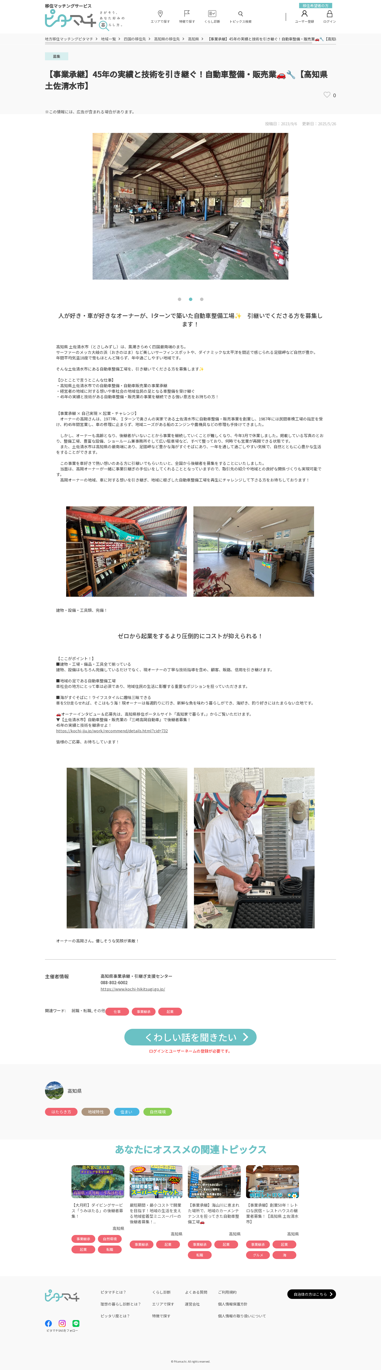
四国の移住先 (135, 38)
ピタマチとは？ (113, 1292)
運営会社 (192, 1304)
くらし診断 (161, 1292)
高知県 (193, 38)
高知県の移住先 (167, 38)
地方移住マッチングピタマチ (69, 38)
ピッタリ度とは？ (115, 1315)
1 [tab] (179, 300)
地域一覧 (108, 38)
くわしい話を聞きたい (190, 1037)
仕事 (117, 1011)
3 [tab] (201, 300)
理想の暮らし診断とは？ (121, 1304)
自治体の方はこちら (310, 1294)
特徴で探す (161, 1315)
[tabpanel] (190, 211)
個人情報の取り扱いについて (242, 1315)
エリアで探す (163, 1304)
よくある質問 (196, 1292)
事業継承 (144, 1011)
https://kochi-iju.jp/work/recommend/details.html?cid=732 (112, 730)
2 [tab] (190, 300)
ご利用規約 (227, 1292)
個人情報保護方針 (233, 1304)
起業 (170, 1011)
